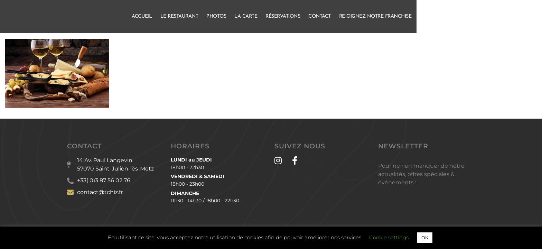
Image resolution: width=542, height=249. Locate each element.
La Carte (308, 16)
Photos (279, 16)
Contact (382, 16)
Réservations (345, 16)
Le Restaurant (242, 16)
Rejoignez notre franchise (438, 16)
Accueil (205, 16)
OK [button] (424, 237)
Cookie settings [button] (389, 237)
